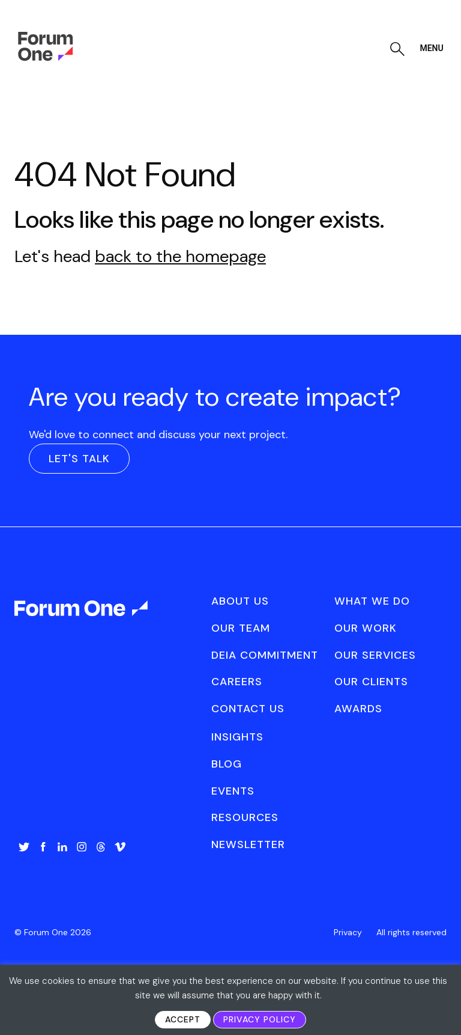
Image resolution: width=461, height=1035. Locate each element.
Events (233, 791)
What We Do (372, 601)
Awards (358, 708)
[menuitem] (24, 859)
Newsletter (248, 844)
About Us (240, 601)
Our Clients (371, 681)
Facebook (43, 847)
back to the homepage (180, 256)
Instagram (81, 847)
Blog (226, 764)
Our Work (365, 628)
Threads (100, 847)
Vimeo (120, 847)
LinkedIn (62, 847)
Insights (237, 737)
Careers (236, 681)
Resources (245, 817)
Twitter (24, 847)
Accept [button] (182, 1019)
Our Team (240, 628)
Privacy (348, 932)
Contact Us (248, 708)
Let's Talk (79, 458)
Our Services (375, 655)
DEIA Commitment (264, 655)
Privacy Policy (259, 1019)
